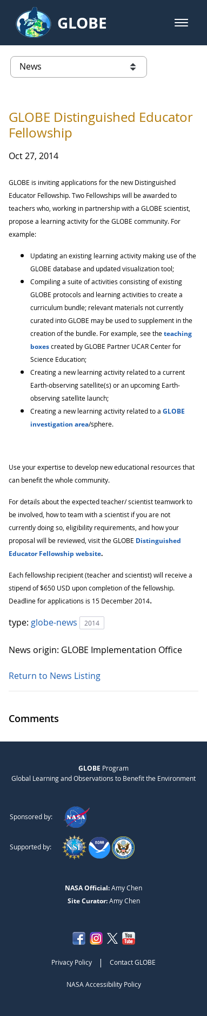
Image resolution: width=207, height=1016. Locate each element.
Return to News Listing (55, 676)
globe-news (55, 622)
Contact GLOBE (133, 962)
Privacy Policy (71, 962)
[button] (181, 22)
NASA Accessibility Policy (103, 984)
